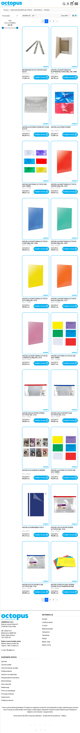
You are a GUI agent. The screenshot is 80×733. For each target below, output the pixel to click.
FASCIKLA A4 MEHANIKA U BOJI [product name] (33, 527)
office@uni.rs (10, 650)
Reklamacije (5, 687)
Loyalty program (47, 622)
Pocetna (6, 10)
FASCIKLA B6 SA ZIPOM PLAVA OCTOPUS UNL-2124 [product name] (61, 414)
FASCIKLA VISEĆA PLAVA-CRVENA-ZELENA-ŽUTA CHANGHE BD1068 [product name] (63, 585)
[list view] (73, 16)
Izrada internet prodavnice (51, 716)
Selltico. (63, 716)
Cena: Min (64, 16)
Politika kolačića (6, 671)
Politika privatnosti (7, 700)
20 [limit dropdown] (33, 16)
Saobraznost (5, 697)
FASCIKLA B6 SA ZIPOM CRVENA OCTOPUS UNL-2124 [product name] (33, 414)
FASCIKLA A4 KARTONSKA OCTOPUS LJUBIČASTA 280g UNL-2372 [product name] (35, 357)
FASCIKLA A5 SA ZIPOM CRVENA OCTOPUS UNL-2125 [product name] (62, 528)
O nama (44, 625)
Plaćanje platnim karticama (10, 678)
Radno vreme (46, 645)
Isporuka (4, 661)
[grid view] (75, 16)
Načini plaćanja (6, 681)
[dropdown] (68, 4)
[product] (35, 47)
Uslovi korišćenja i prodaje (9, 668)
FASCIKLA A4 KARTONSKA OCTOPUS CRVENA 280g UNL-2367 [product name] (63, 185)
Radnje (44, 638)
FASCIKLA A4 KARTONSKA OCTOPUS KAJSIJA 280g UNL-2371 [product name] (63, 299)
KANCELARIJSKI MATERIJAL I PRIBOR (21, 10)
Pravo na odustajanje (8, 690)
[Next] (57, 21)
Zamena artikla (6, 665)
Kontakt (44, 619)
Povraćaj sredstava (7, 694)
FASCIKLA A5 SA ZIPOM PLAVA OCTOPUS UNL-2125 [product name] (32, 585)
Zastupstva (46, 632)
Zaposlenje (45, 635)
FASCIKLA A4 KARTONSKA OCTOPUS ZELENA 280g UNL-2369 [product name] (63, 242)
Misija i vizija (46, 642)
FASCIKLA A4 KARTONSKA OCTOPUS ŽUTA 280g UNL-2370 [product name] (35, 299)
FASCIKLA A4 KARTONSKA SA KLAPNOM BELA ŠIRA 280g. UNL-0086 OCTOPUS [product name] (64, 71)
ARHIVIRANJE (38, 10)
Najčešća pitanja (47, 629)
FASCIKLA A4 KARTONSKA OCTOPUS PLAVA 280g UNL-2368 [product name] (35, 242)
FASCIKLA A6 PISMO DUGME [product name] (60, 127)
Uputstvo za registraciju (9, 674)
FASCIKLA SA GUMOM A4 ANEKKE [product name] (33, 470)
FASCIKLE (26, 76)
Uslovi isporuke (6, 684)
